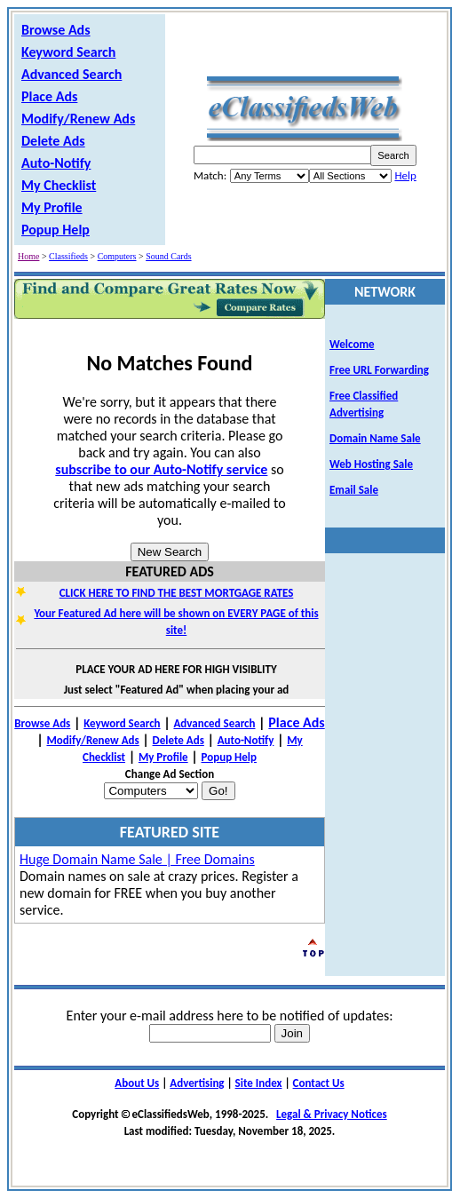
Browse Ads (56, 29)
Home (28, 256)
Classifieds (68, 256)
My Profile (52, 207)
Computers (117, 256)
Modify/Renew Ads (78, 118)
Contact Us (319, 1083)
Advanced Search (71, 74)
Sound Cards (168, 256)
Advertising (197, 1083)
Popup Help (55, 229)
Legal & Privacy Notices (331, 1114)
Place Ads (49, 96)
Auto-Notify (56, 163)
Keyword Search (68, 52)
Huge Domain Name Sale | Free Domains (137, 859)
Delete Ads (53, 140)
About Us (137, 1083)
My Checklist (58, 185)
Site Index (258, 1083)
